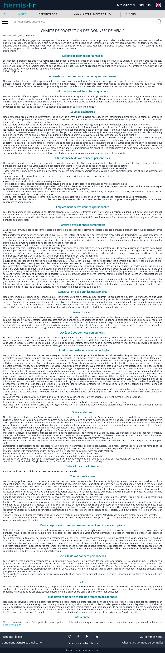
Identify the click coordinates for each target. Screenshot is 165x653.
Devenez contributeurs (83, 643)
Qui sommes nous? (151, 636)
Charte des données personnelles (142, 642)
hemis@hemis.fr (12, 624)
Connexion (145, 5)
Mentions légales (12, 636)
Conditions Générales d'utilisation (22, 642)
